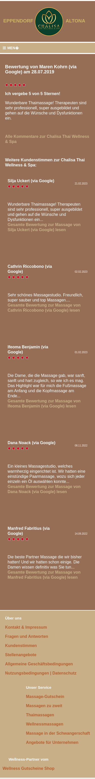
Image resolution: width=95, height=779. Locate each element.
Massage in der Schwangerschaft (58, 733)
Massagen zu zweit (44, 706)
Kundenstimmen (21, 645)
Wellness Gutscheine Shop (28, 768)
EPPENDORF (18, 20)
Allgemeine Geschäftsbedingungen (39, 664)
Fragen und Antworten (26, 636)
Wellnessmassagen (44, 724)
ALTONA (79, 20)
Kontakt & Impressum (26, 627)
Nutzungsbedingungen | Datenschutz (41, 673)
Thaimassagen (40, 715)
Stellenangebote (20, 655)
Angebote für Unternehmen (52, 742)
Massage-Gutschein (45, 696)
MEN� (11, 48)
